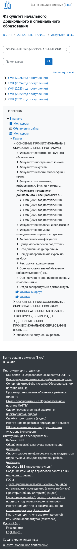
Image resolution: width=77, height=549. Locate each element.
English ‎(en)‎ (14, 532)
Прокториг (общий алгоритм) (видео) (31, 493)
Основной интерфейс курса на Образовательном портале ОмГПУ (39, 386)
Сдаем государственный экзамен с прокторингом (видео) (30, 412)
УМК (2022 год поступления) (28, 94)
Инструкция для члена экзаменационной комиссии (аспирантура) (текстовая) (34, 517)
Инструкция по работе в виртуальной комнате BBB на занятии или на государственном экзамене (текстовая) (37, 427)
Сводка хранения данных (20, 539)
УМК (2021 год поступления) (28, 99)
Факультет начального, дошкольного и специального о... (62, 35)
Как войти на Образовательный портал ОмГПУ (38, 375)
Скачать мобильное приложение (25, 545)
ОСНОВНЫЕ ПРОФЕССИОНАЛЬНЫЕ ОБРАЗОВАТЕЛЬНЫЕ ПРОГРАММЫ (31, 35)
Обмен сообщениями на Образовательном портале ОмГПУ (35, 403)
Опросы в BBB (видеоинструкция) (29, 466)
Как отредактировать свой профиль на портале (39, 379)
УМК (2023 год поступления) (28, 88)
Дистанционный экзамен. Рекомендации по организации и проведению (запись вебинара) (38, 486)
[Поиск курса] (24, 61)
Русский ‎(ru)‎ (11, 523)
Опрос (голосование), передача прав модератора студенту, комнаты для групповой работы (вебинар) (40, 458)
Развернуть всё (63, 72)
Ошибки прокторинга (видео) (26, 418)
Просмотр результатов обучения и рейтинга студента (36, 395)
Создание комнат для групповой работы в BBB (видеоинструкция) (38, 473)
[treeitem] (38, 227)
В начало (5, 35)
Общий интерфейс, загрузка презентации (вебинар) (34, 447)
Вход (68, 5)
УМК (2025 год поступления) (28, 78)
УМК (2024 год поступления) (28, 83)
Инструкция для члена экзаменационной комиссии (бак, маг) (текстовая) (34, 508)
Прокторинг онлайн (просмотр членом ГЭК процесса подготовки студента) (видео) (35, 499)
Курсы (11, 35)
